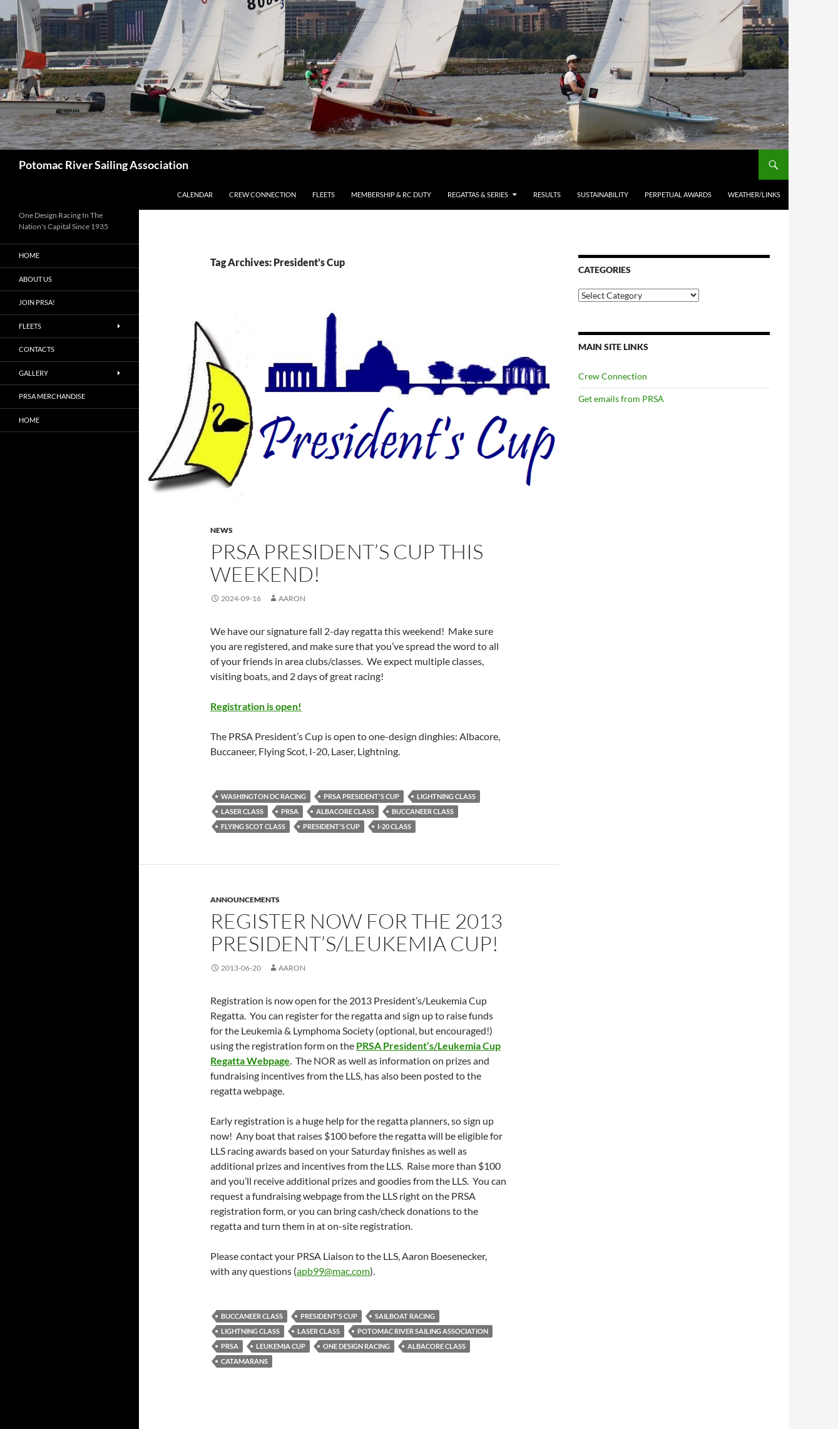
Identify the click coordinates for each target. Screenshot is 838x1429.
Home (29, 255)
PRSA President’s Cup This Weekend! (346, 563)
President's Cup (331, 826)
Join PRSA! (37, 302)
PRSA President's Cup (361, 796)
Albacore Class (345, 811)
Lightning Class (446, 796)
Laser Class (242, 811)
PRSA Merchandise (52, 396)
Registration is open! (256, 706)
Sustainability (602, 194)
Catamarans (244, 1361)
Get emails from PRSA (621, 398)
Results (547, 194)
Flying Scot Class (253, 826)
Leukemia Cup (280, 1346)
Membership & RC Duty (391, 194)
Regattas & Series (477, 194)
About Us (35, 279)
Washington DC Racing (263, 796)
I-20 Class (394, 826)
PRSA (290, 811)
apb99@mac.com (333, 1271)
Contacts (36, 349)
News (221, 530)
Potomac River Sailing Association (103, 165)
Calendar (195, 194)
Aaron (291, 598)
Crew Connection (262, 194)
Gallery (33, 373)
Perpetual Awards (678, 194)
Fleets (323, 194)
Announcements (245, 899)
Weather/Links (754, 194)
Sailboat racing (405, 1316)
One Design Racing (356, 1346)
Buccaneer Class (423, 811)
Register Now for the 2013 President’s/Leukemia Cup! (356, 932)
